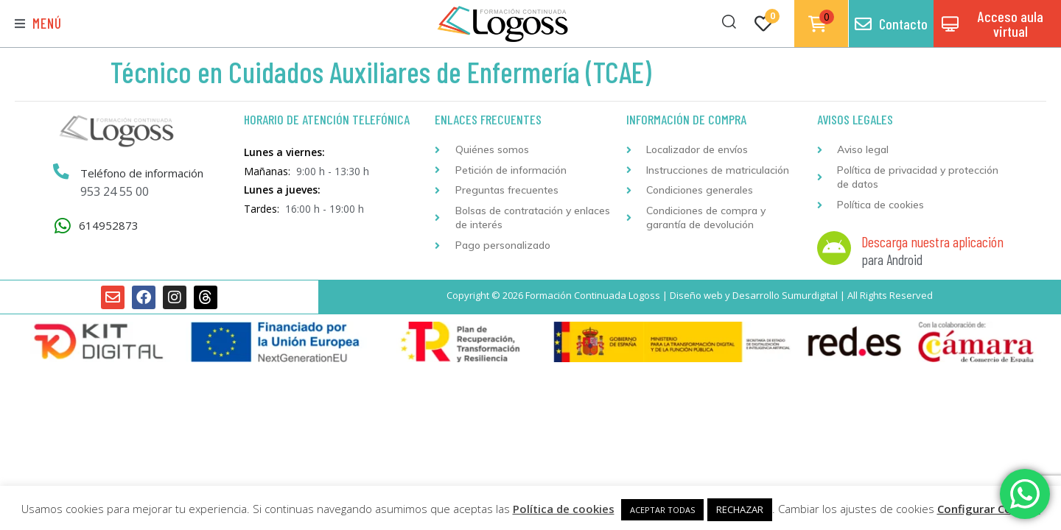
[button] (38, 24)
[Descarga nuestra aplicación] (834, 248)
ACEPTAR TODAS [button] (662, 509)
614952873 (109, 225)
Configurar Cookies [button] (988, 508)
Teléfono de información (141, 173)
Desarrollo (756, 295)
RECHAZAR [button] (739, 509)
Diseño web (696, 295)
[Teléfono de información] (61, 172)
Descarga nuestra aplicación (932, 241)
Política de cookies (563, 508)
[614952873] (62, 225)
